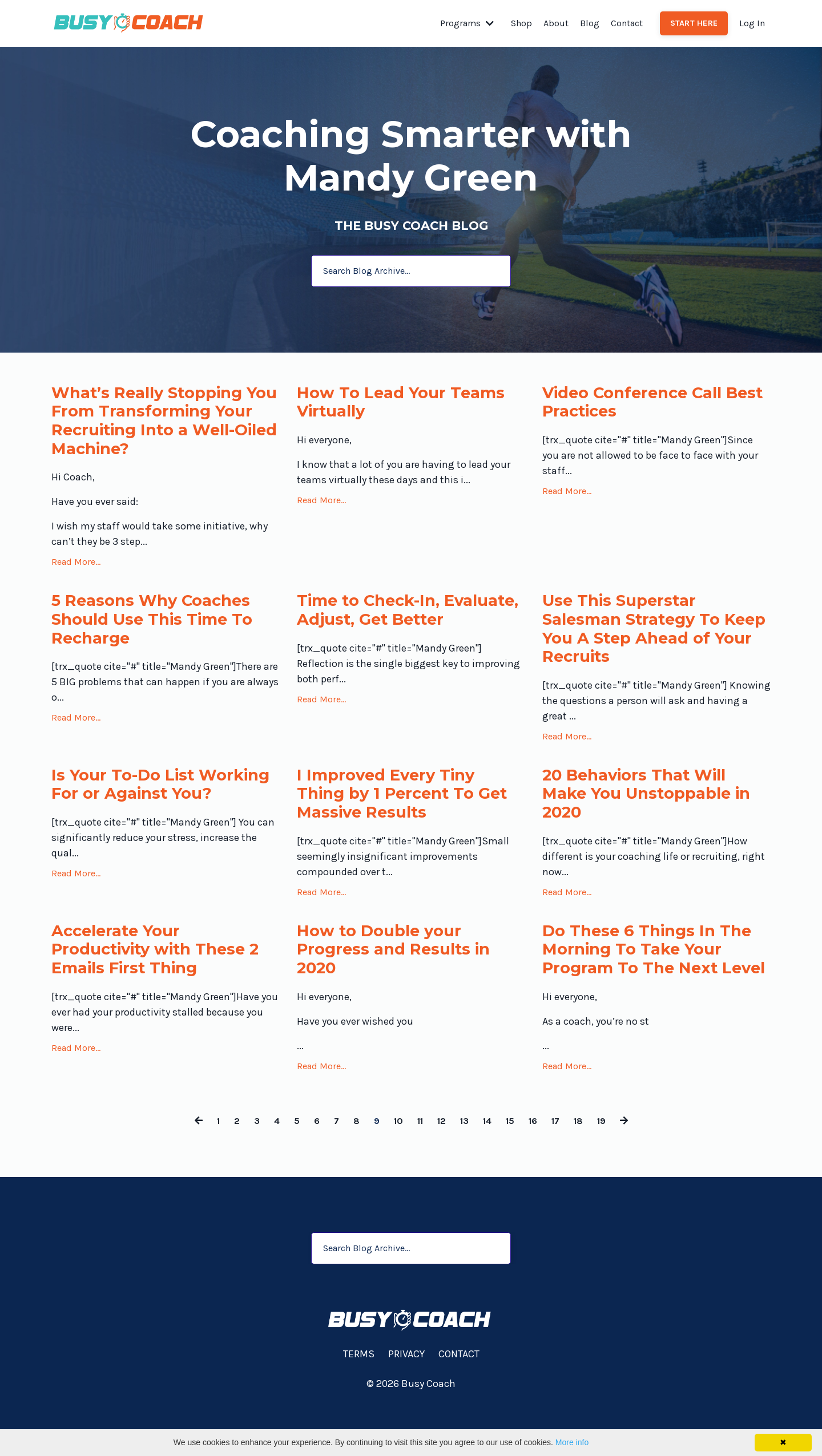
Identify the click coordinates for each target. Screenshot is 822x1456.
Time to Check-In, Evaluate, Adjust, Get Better (389, 630)
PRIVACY (406, 1401)
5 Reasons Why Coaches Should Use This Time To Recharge (161, 630)
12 (440, 1168)
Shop (521, 23)
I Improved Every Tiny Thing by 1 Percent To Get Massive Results (394, 812)
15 (514, 1168)
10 (393, 1168)
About (556, 23)
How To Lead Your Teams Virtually (408, 404)
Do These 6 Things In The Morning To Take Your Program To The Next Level (655, 984)
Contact (627, 23)
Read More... (75, 569)
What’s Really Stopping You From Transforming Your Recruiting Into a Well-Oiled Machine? (157, 425)
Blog (589, 23)
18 (587, 1168)
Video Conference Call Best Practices (641, 404)
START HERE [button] (694, 23)
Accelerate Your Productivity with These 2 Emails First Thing (159, 974)
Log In (752, 23)
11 (417, 1168)
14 (489, 1168)
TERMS (358, 1401)
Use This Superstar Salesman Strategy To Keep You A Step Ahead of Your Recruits (647, 641)
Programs (467, 23)
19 (612, 1168)
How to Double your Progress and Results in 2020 (402, 974)
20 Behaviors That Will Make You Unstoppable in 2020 (656, 812)
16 (539, 1168)
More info (572, 1442)
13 (465, 1168)
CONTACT (459, 1401)
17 (563, 1168)
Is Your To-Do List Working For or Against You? (156, 812)
